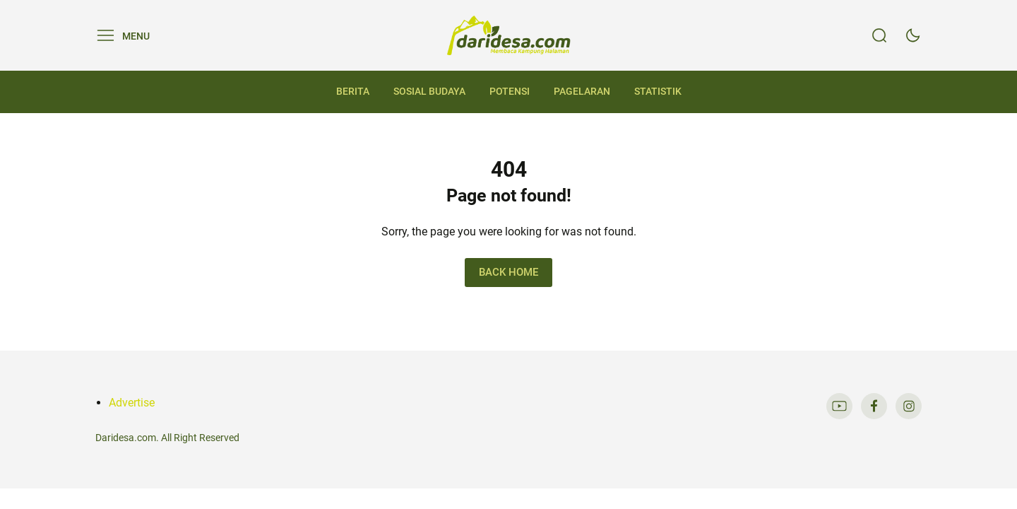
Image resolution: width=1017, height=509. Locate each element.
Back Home (508, 272)
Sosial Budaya (429, 91)
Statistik (658, 91)
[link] (839, 406)
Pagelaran (582, 91)
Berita (352, 91)
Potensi (509, 91)
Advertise (132, 402)
